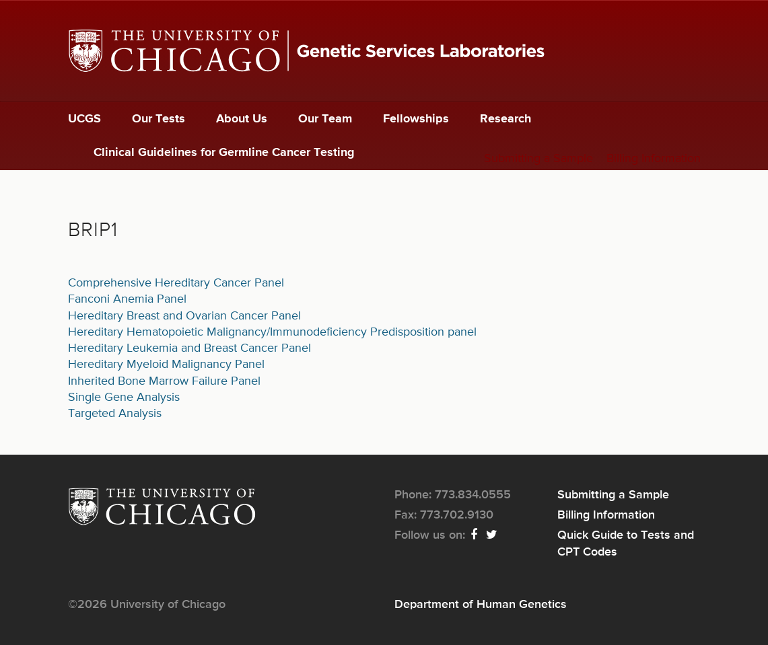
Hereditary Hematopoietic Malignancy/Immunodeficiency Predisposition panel (272, 332)
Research (505, 119)
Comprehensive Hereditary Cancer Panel (176, 283)
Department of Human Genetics (480, 605)
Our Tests (158, 119)
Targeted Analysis (115, 414)
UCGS (84, 119)
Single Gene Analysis (124, 397)
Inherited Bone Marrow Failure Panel (164, 381)
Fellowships (416, 119)
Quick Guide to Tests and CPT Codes (625, 543)
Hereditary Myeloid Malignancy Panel (166, 364)
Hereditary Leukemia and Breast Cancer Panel (189, 348)
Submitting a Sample (538, 159)
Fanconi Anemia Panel (127, 299)
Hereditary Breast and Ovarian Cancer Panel (184, 316)
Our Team (325, 119)
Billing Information (653, 159)
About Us (241, 119)
